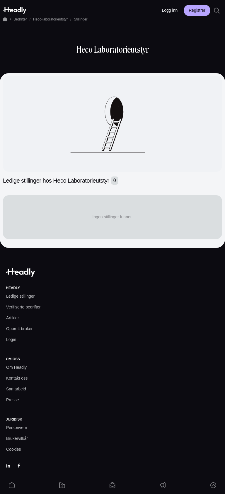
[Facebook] (18, 465)
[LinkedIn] (8, 465)
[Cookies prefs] (13, 449)
